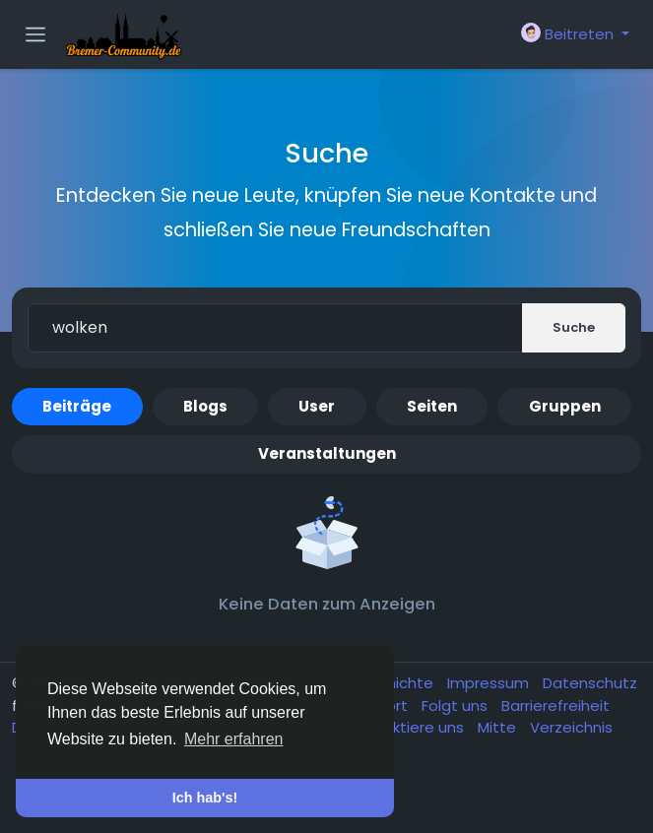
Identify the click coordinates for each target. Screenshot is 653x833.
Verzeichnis (571, 727)
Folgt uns (456, 705)
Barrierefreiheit (555, 705)
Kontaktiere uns (408, 727)
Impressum (490, 683)
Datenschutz (590, 683)
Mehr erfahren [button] (234, 739)
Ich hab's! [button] (205, 797)
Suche (574, 327)
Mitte (499, 727)
